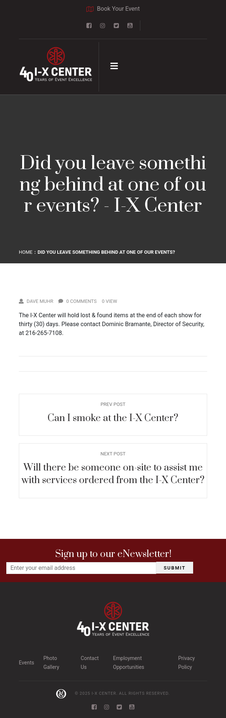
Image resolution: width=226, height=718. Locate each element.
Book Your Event (113, 9)
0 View (109, 301)
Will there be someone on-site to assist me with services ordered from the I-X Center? (113, 474)
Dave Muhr (36, 301)
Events (26, 663)
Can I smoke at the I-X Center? (113, 418)
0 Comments (77, 301)
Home (25, 252)
